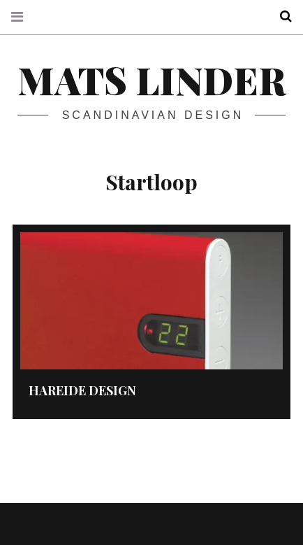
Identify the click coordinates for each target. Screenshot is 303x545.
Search (281, 16)
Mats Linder (151, 80)
